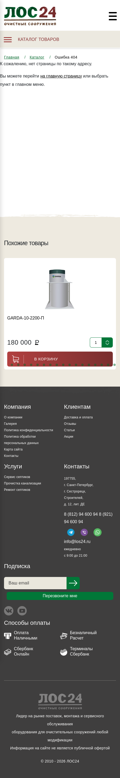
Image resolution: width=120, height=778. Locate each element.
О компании (13, 417)
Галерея (10, 424)
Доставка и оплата (78, 417)
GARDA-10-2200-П (25, 318)
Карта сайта (13, 449)
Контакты (11, 456)
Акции (68, 436)
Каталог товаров (31, 39)
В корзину (32, 359)
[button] (12, 365)
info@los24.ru (77, 541)
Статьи (69, 430)
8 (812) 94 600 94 (81, 514)
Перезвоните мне (60, 596)
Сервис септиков (17, 477)
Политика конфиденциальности (28, 430)
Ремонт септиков (17, 490)
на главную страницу (61, 76)
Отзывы (70, 424)
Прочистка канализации (22, 483)
